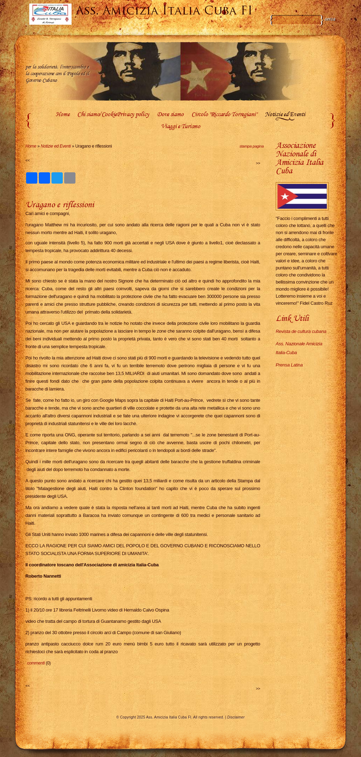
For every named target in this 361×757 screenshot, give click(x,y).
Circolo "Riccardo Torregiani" (224, 115)
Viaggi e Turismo (180, 127)
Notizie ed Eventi (285, 115)
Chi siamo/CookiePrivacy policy (113, 115)
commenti (36, 663)
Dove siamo (170, 115)
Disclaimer (236, 717)
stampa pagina (251, 146)
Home (62, 115)
